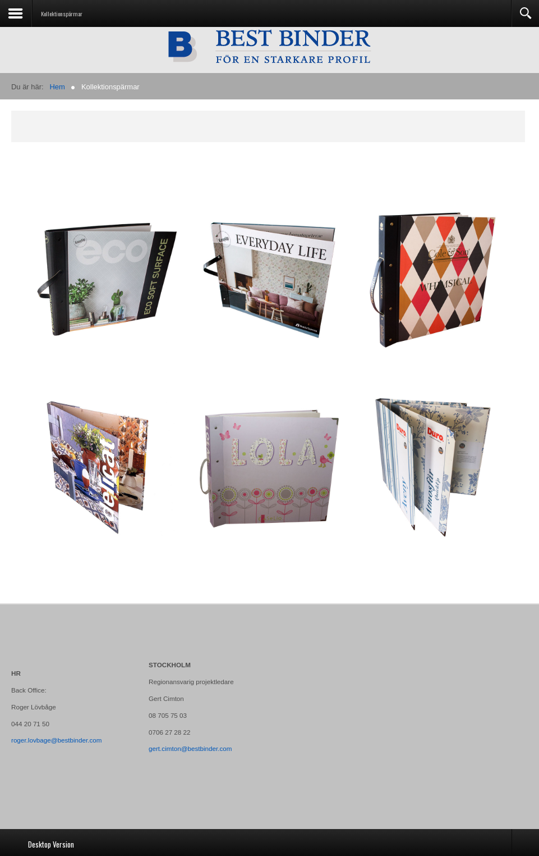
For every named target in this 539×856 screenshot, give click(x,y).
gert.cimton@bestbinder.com (190, 748)
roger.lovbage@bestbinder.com (56, 740)
